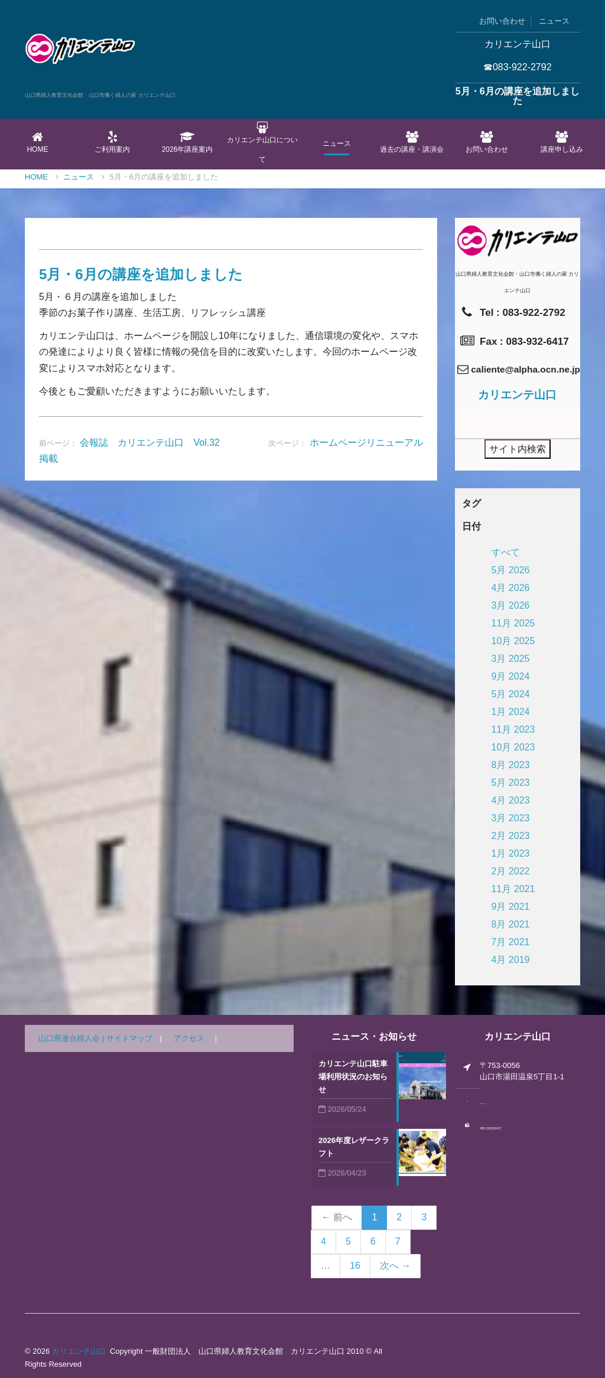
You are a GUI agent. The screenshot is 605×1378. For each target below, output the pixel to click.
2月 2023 (511, 836)
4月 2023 (511, 800)
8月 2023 (511, 765)
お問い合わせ (502, 21)
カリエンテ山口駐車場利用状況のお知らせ (353, 1076)
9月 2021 (511, 907)
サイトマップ (129, 1038)
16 (355, 1266)
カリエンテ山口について (262, 143)
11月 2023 (513, 729)
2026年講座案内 (187, 142)
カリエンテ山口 (79, 1351)
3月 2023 (511, 818)
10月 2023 (513, 747)
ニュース (554, 21)
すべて (506, 552)
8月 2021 (511, 924)
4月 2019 (511, 960)
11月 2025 (513, 623)
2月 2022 (511, 871)
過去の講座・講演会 (412, 142)
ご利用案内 (112, 142)
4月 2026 (511, 588)
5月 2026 (511, 570)
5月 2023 (511, 783)
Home (37, 142)
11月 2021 (513, 889)
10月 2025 (513, 641)
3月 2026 (511, 605)
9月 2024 (511, 676)
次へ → (395, 1266)
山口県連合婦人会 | (72, 1038)
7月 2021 (511, 942)
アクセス (189, 1038)
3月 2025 (511, 659)
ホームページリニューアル (366, 442)
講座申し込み (561, 142)
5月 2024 (511, 694)
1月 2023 (511, 853)
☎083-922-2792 (517, 67)
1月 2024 (511, 712)
